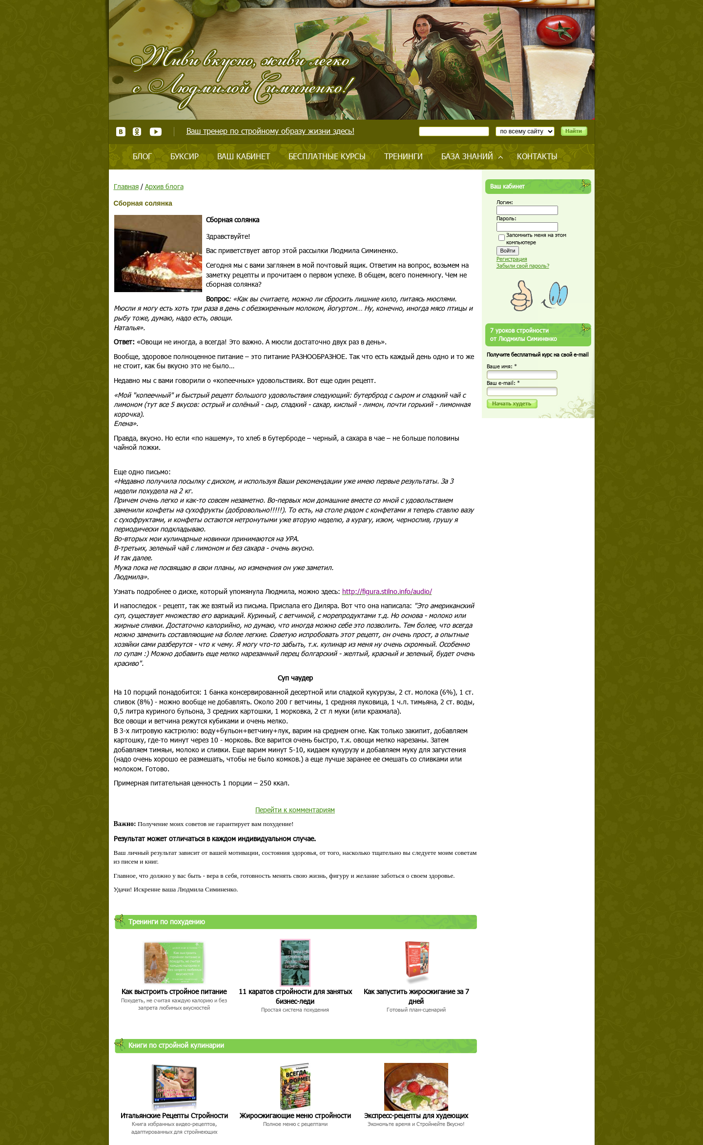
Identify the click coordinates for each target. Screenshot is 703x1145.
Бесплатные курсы (327, 156)
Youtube (155, 131)
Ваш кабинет (243, 156)
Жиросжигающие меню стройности (295, 1115)
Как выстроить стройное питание (174, 991)
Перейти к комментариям (295, 809)
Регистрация (511, 258)
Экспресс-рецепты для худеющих (416, 1115)
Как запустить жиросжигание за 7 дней (416, 996)
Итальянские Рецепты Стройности (174, 1115)
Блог (142, 156)
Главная (126, 186)
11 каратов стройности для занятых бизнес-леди (295, 996)
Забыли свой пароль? (522, 265)
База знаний (467, 156)
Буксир (184, 156)
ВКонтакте (120, 131)
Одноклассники (137, 131)
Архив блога (164, 186)
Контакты (537, 156)
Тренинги (403, 156)
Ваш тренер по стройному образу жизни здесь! (270, 131)
